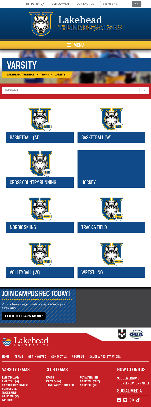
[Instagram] (37, 4)
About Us (78, 356)
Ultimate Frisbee (89, 377)
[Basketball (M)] (40, 118)
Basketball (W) (96, 137)
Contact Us (85, 4)
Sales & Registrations (105, 356)
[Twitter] (32, 4)
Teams (44, 74)
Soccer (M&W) (53, 381)
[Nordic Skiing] (40, 208)
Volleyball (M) (88, 385)
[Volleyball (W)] (40, 253)
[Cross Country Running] (40, 163)
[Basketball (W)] (111, 118)
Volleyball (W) (25, 272)
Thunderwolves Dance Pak (60, 385)
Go (137, 4)
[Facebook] (27, 4)
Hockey (88, 182)
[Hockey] (111, 163)
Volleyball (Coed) (90, 381)
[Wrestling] (111, 253)
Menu (75, 45)
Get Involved (37, 356)
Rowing (50, 377)
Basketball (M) (25, 137)
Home (6, 356)
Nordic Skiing (23, 227)
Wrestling (92, 272)
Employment (61, 4)
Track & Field (94, 227)
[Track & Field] (111, 208)
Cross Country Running (33, 182)
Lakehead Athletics (20, 74)
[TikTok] (42, 4)
